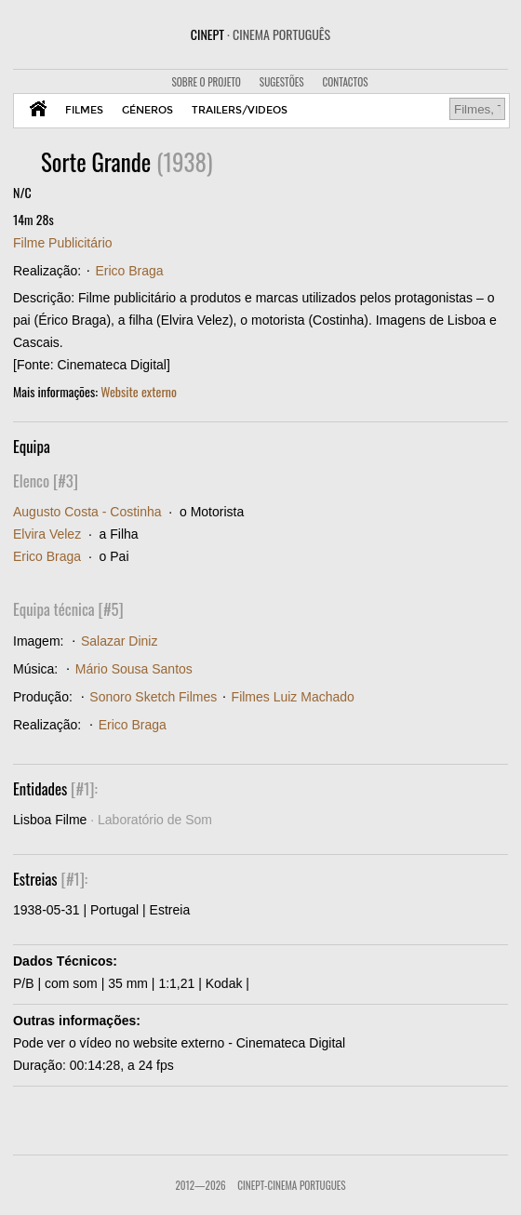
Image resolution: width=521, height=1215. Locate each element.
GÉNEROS (147, 110)
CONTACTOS (345, 81)
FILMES (84, 110)
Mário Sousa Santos (134, 668)
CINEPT (260, 34)
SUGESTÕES (282, 81)
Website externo (138, 391)
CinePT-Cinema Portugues (291, 1185)
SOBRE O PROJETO (205, 81)
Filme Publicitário (63, 242)
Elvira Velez (47, 534)
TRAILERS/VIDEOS (239, 110)
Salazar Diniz (119, 641)
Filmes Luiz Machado (293, 696)
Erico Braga (129, 270)
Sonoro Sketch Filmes (153, 696)
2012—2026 (200, 1185)
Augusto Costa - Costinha (87, 511)
